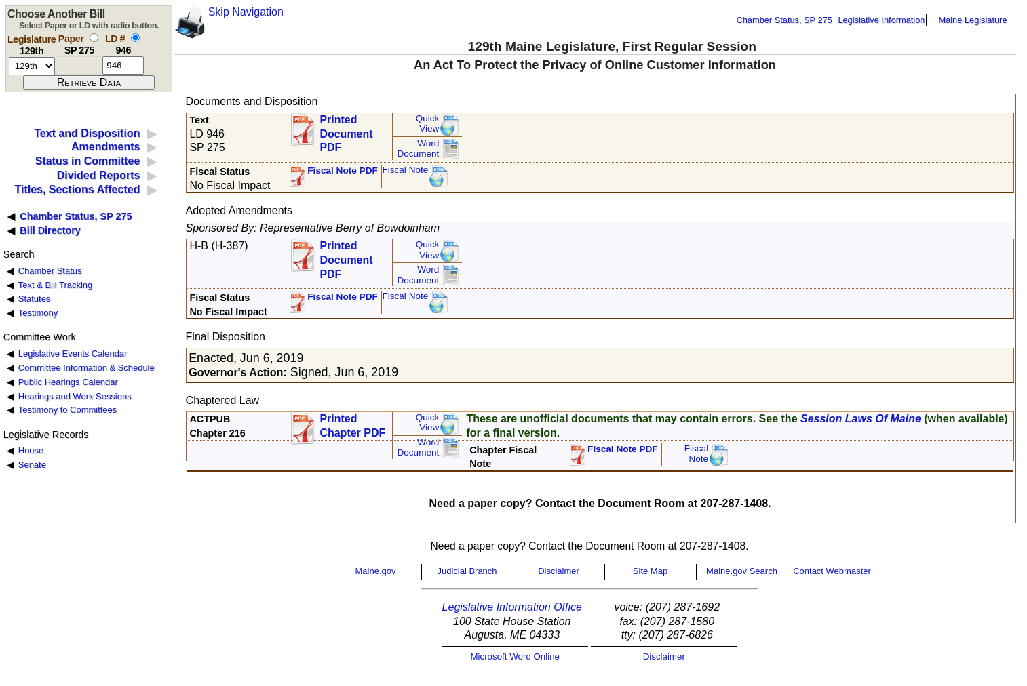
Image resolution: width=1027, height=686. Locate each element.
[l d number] (123, 65)
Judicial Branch (467, 571)
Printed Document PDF (345, 130)
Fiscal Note (405, 170)
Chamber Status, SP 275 (784, 20)
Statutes (34, 299)
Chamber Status (50, 271)
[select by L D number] (135, 37)
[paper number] (79, 65)
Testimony (38, 313)
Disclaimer (558, 571)
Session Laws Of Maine (860, 418)
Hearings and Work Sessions (75, 396)
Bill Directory (50, 230)
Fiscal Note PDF (342, 170)
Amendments (105, 147)
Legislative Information (881, 20)
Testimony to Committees (67, 410)
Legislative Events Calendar (73, 353)
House (30, 450)
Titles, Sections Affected (77, 189)
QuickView (428, 123)
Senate (32, 465)
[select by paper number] (94, 37)
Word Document (418, 148)
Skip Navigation (246, 12)
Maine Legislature (972, 20)
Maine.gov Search (741, 571)
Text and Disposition (87, 133)
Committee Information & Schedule (86, 368)
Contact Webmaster (832, 571)
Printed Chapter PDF (352, 426)
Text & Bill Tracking (55, 285)
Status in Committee (87, 161)
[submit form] (89, 82)
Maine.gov (375, 571)
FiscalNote (696, 453)
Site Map (650, 571)
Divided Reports (98, 175)
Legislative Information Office (512, 607)
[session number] (32, 66)
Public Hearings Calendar (68, 382)
